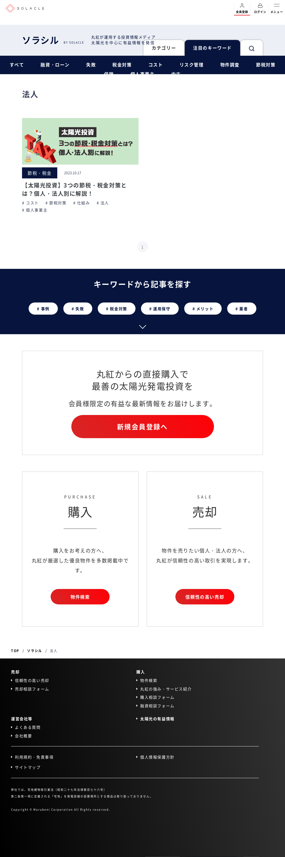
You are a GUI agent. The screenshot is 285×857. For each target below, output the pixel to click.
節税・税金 (40, 173)
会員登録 (242, 8)
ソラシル (53, 39)
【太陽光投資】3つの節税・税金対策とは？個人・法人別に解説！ (74, 189)
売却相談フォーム (32, 689)
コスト (155, 64)
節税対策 (265, 64)
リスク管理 (192, 64)
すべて (17, 64)
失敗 (91, 64)
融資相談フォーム (157, 705)
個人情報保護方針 (157, 757)
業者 (243, 308)
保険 (109, 74)
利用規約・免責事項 (34, 757)
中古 (176, 74)
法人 (105, 202)
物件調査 (230, 64)
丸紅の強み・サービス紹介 (166, 689)
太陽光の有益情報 (157, 718)
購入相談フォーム (157, 697)
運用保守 (161, 308)
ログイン (260, 8)
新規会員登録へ (142, 427)
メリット (204, 308)
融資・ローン (55, 64)
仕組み (83, 202)
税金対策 (122, 64)
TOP (15, 651)
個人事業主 (143, 74)
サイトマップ (28, 767)
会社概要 (23, 735)
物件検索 (80, 597)
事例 (45, 308)
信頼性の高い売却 (204, 597)
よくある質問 (28, 727)
